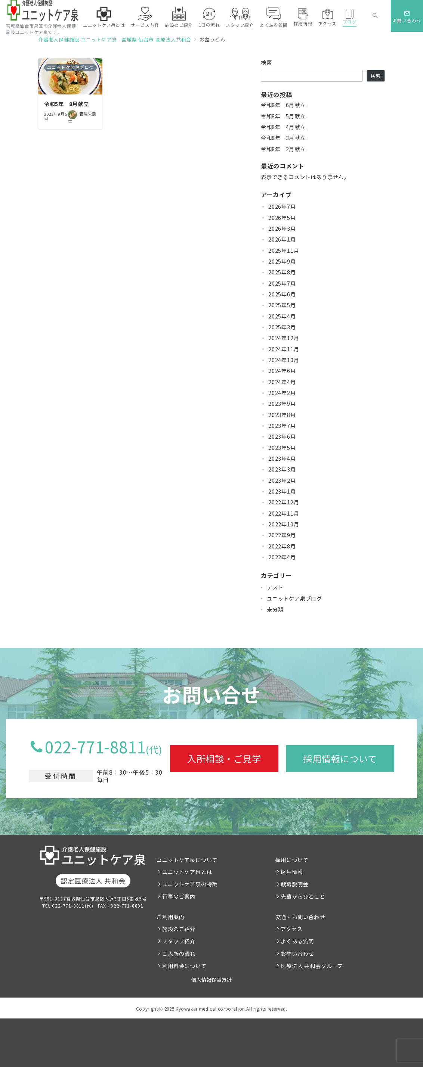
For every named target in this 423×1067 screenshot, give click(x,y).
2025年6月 (282, 294)
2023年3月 (282, 469)
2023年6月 (282, 436)
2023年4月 (282, 458)
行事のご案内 (178, 896)
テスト (275, 587)
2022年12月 (283, 502)
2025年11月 (283, 250)
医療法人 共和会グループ (312, 966)
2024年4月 (282, 382)
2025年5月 (282, 305)
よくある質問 (297, 941)
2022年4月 (282, 557)
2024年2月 (282, 392)
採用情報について (340, 758)
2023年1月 (282, 491)
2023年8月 (282, 415)
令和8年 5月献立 (283, 116)
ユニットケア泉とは (187, 871)
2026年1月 (282, 239)
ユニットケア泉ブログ (294, 598)
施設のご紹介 (178, 929)
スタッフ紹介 (178, 941)
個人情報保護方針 (211, 979)
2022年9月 (282, 535)
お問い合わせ (297, 953)
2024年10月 (283, 360)
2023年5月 (282, 447)
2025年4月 (282, 316)
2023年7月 (282, 425)
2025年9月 (282, 261)
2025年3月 (282, 327)
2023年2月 (282, 480)
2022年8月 (282, 546)
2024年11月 (283, 349)
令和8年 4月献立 (283, 127)
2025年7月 (282, 283)
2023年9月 (282, 403)
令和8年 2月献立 (283, 149)
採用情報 (292, 871)
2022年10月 (283, 524)
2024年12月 (283, 338)
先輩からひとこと (303, 896)
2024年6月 (282, 370)
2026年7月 (282, 206)
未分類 (275, 609)
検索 (266, 62)
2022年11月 (283, 513)
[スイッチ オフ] (375, 16)
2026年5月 (282, 217)
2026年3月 (282, 228)
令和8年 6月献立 (283, 105)
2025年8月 (282, 272)
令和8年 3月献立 (283, 137)
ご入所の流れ (178, 953)
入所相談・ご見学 (224, 758)
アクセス (291, 929)
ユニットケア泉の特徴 (189, 884)
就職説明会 (294, 884)
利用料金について (184, 966)
